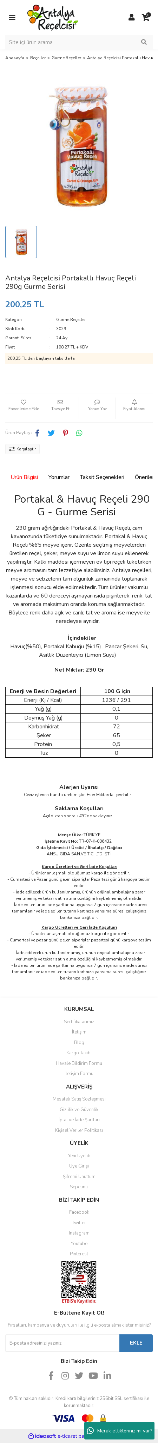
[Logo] (52, 17)
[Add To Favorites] (23, 408)
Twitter (79, 1223)
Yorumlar (59, 477)
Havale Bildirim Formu (79, 1063)
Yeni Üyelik (79, 1156)
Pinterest (79, 1254)
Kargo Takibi (79, 1053)
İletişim (79, 1032)
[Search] (79, 42)
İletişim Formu (79, 1074)
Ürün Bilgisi (24, 477)
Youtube (79, 1244)
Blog (79, 1042)
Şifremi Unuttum (79, 1177)
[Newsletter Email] (62, 1343)
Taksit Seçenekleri (102, 477)
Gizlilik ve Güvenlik (79, 1109)
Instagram (79, 1233)
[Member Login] (132, 17)
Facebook (79, 1212)
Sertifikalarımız (79, 1022)
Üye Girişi (79, 1166)
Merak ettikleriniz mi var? (119, 1431)
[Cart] (146, 18)
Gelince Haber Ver (79, 379)
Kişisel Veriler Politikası (79, 1130)
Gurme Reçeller (71, 319)
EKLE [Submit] (136, 1342)
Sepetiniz (79, 1187)
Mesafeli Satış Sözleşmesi (79, 1099)
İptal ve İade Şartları (79, 1120)
